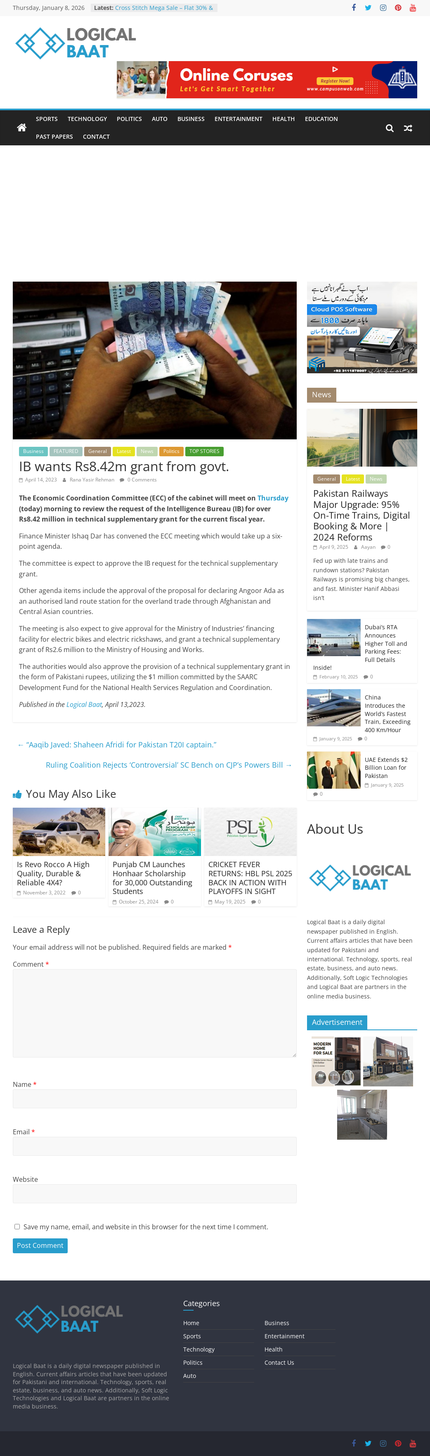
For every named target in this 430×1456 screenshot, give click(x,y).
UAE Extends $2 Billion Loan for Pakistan (386, 768)
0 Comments (138, 479)
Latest (124, 451)
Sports (47, 119)
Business (191, 119)
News (147, 451)
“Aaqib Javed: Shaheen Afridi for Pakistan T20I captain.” (116, 744)
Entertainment (238, 119)
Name (25, 1084)
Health (283, 119)
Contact (96, 136)
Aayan (369, 546)
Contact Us (279, 1362)
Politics (129, 119)
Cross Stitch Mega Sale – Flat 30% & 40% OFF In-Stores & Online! (164, 12)
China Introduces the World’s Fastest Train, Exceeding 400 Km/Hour (388, 713)
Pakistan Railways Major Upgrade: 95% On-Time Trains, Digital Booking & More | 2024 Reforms (361, 515)
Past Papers (54, 136)
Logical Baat (84, 704)
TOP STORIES (204, 451)
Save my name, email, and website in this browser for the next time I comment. (146, 1226)
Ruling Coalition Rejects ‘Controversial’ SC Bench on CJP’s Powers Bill (169, 765)
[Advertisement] (215, 207)
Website (25, 1179)
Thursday (272, 498)
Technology (87, 119)
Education (321, 119)
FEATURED (66, 451)
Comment (31, 964)
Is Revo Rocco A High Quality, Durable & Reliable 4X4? (53, 873)
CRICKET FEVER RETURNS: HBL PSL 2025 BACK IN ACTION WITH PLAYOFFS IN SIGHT (250, 877)
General (97, 451)
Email (24, 1131)
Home (191, 1323)
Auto (160, 119)
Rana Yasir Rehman (93, 479)
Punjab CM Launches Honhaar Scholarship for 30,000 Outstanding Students (152, 877)
